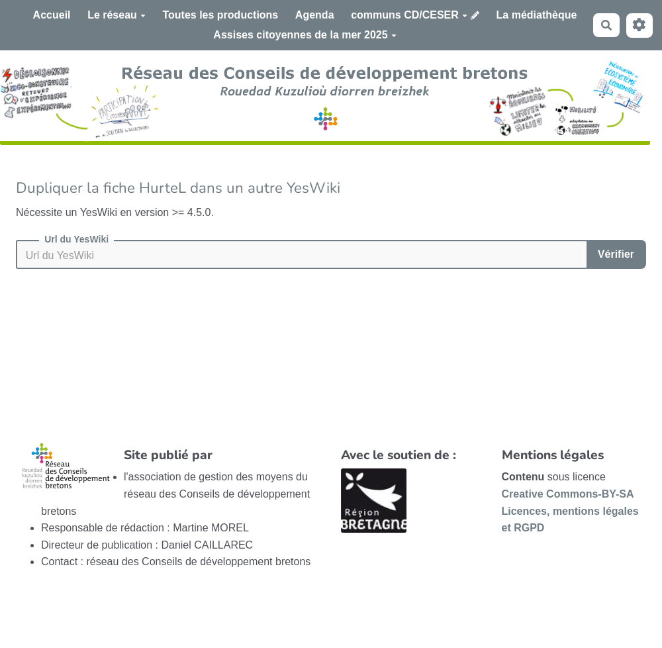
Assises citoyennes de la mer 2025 (304, 34)
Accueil (52, 15)
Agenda (314, 15)
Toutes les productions (220, 15)
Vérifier (616, 254)
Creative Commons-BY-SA (568, 494)
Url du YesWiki (76, 239)
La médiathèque (536, 15)
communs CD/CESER (409, 15)
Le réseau (116, 15)
